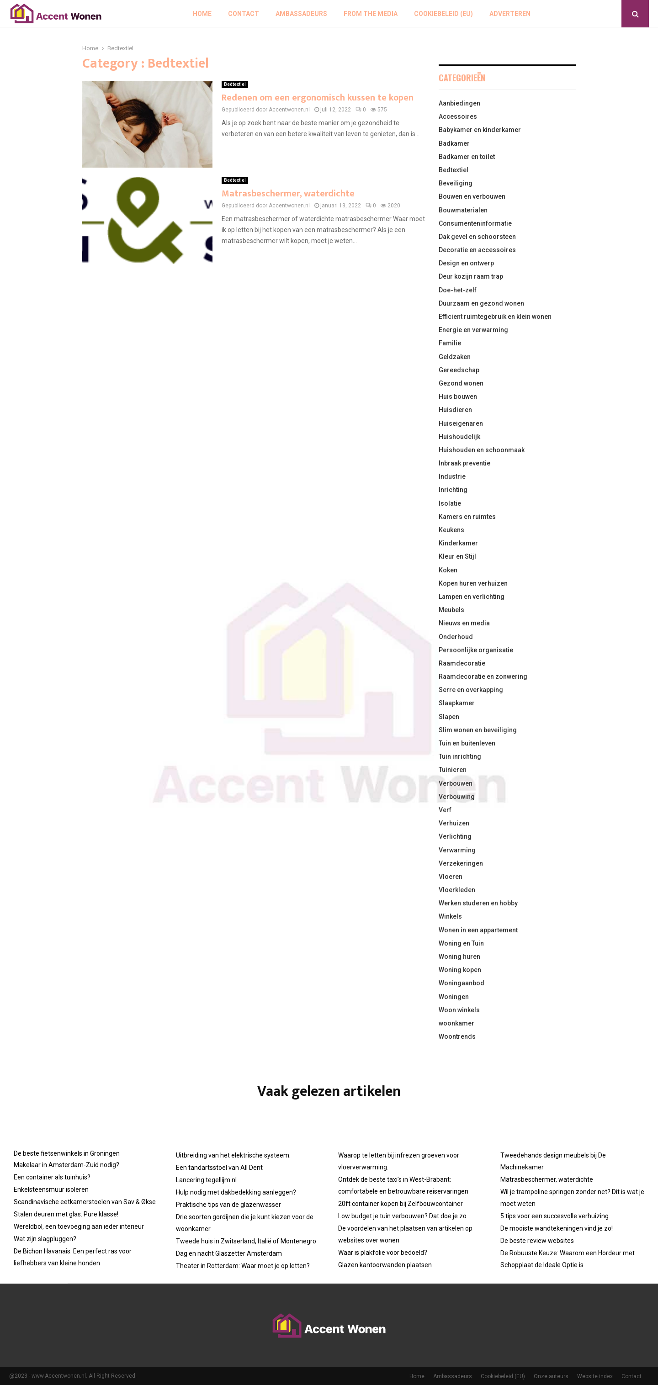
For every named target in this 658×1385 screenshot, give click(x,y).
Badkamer (454, 143)
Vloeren (450, 876)
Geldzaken (455, 356)
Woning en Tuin (461, 943)
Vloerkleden (457, 889)
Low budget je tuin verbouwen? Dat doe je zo (402, 1216)
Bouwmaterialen (463, 210)
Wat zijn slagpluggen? (45, 1238)
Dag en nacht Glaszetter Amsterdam (229, 1253)
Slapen (449, 716)
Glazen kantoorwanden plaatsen (385, 1265)
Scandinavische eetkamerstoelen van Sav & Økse (85, 1201)
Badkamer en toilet (467, 156)
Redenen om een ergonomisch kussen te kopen (318, 98)
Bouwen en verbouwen (472, 196)
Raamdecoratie (462, 663)
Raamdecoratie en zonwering (483, 676)
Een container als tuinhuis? (52, 1177)
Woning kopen (460, 969)
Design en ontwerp (466, 263)
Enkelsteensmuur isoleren (51, 1189)
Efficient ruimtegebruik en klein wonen (495, 316)
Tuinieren (453, 769)
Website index (595, 1376)
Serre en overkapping (471, 689)
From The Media (371, 13)
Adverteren (510, 13)
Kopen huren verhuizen (473, 583)
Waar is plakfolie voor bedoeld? (382, 1252)
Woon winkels (459, 1010)
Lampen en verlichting (471, 596)
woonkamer (456, 1023)
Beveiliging (455, 183)
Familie (450, 343)
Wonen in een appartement (478, 930)
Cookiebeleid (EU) (443, 13)
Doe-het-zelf (458, 290)
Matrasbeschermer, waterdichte (288, 193)
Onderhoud (456, 636)
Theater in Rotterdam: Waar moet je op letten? (243, 1265)
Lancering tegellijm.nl (206, 1180)
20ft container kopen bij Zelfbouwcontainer (400, 1203)
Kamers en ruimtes (467, 516)
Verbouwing (457, 796)
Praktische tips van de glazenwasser (228, 1204)
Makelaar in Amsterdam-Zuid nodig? (66, 1164)
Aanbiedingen (459, 103)
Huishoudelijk (459, 436)
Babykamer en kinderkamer (480, 129)
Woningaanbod (461, 983)
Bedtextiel (235, 84)
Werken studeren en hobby (478, 903)
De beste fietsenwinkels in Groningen (67, 1153)
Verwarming (457, 850)
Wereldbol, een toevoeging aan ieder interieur (79, 1226)
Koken (448, 570)
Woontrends (457, 1036)
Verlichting (455, 836)
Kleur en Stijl (457, 556)
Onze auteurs (551, 1376)
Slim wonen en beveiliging (478, 730)
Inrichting (453, 489)
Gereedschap (459, 370)
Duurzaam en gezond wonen (481, 303)
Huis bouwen (458, 396)
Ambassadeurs (301, 13)
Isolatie (450, 503)
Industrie (452, 476)
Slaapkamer (457, 703)
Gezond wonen (461, 383)
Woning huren (459, 956)
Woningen (454, 996)
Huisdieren (455, 409)
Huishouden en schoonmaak (482, 450)
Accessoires (458, 116)
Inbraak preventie (464, 463)
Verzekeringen (461, 863)
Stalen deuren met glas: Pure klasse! (66, 1214)
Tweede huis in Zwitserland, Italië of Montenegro (246, 1241)
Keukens (451, 530)
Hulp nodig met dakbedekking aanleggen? (236, 1192)
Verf (445, 810)
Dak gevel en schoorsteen (477, 236)
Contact (243, 13)
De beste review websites (537, 1240)
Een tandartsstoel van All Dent (219, 1167)
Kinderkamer (458, 543)
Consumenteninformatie (475, 223)
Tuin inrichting (460, 756)
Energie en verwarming (473, 329)
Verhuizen (454, 823)
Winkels (450, 916)
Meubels (451, 609)
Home (202, 13)
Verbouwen (455, 783)
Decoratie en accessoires (477, 250)
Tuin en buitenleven (467, 743)
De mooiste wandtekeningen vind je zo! (556, 1228)
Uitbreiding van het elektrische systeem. (233, 1155)
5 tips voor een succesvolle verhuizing (554, 1216)
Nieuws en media (464, 623)
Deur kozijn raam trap (471, 276)
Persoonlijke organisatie (476, 650)
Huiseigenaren (461, 423)
